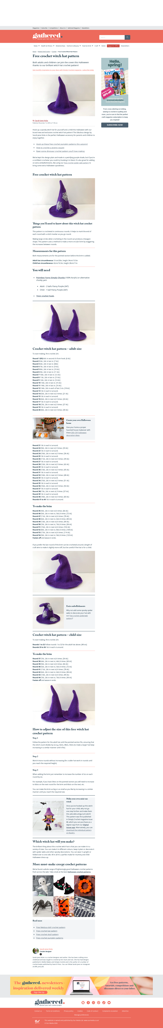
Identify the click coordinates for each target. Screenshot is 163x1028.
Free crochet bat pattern (46, 931)
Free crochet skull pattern (47, 934)
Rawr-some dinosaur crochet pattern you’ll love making (60, 151)
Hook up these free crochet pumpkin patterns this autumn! (62, 144)
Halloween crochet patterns (79, 872)
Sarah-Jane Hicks (46, 949)
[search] (127, 37)
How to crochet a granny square (50, 147)
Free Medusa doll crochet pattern (50, 927)
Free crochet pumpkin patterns (49, 938)
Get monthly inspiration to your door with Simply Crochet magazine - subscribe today (63, 70)
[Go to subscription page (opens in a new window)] (114, 105)
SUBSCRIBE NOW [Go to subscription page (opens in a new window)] (115, 125)
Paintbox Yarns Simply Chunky (50, 277)
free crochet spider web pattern (76, 163)
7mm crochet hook (45, 296)
